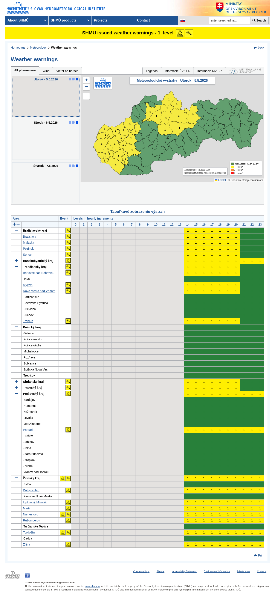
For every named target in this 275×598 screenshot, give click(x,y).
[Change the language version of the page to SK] (182, 20)
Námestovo (30, 514)
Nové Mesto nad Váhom (39, 291)
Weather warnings (64, 47)
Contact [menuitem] (143, 20)
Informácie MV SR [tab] (209, 71)
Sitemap (161, 571)
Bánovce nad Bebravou (38, 273)
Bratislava (29, 236)
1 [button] (103, 157)
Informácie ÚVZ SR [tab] (178, 71)
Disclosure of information (217, 571)
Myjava (27, 285)
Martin (27, 508)
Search (261, 20)
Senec (27, 254)
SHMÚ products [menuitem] (63, 20)
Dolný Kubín (31, 490)
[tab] (244, 71)
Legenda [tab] (152, 71)
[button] (86, 80)
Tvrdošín (29, 532)
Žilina (26, 544)
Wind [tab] (46, 71)
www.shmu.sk (92, 586)
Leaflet (220, 180)
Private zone (243, 571)
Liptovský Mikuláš (35, 502)
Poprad (28, 430)
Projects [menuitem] (100, 20)
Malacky (28, 242)
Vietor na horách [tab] (67, 71)
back (261, 47)
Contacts (261, 571)
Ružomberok (31, 520)
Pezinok (28, 248)
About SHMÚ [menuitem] (18, 20)
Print (261, 555)
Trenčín (28, 321)
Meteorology (38, 47)
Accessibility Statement (184, 571)
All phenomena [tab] (25, 70)
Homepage (18, 47)
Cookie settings (141, 571)
